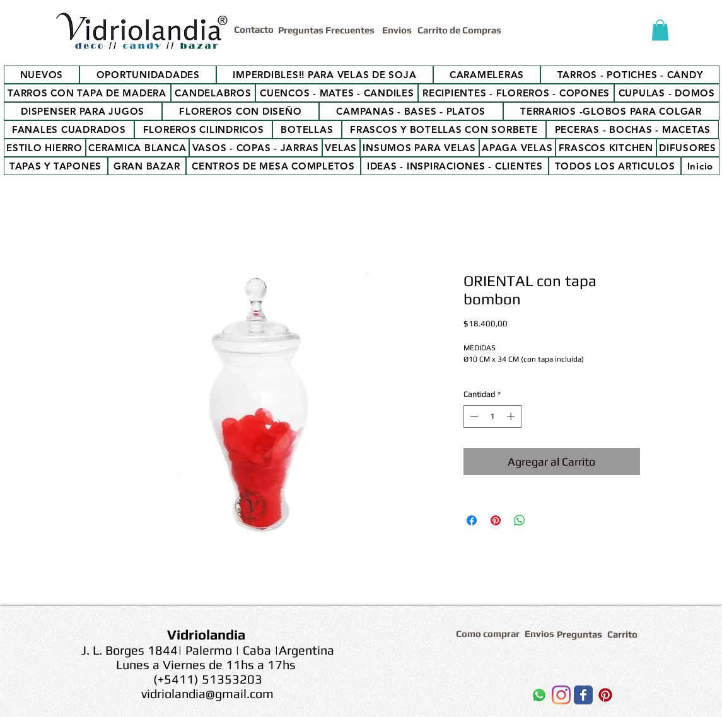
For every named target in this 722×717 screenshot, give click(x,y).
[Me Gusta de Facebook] (474, 698)
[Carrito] (624, 634)
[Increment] (512, 416)
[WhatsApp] (539, 694)
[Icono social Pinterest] (605, 694)
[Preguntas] (580, 634)
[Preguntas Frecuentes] (327, 30)
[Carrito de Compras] (461, 30)
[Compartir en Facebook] (471, 520)
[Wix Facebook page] (583, 694)
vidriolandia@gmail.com (207, 693)
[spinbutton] (492, 416)
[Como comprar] (489, 633)
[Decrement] (472, 416)
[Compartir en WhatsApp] (519, 520)
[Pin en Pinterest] (495, 520)
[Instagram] (561, 694)
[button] (660, 30)
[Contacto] (256, 29)
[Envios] (397, 30)
